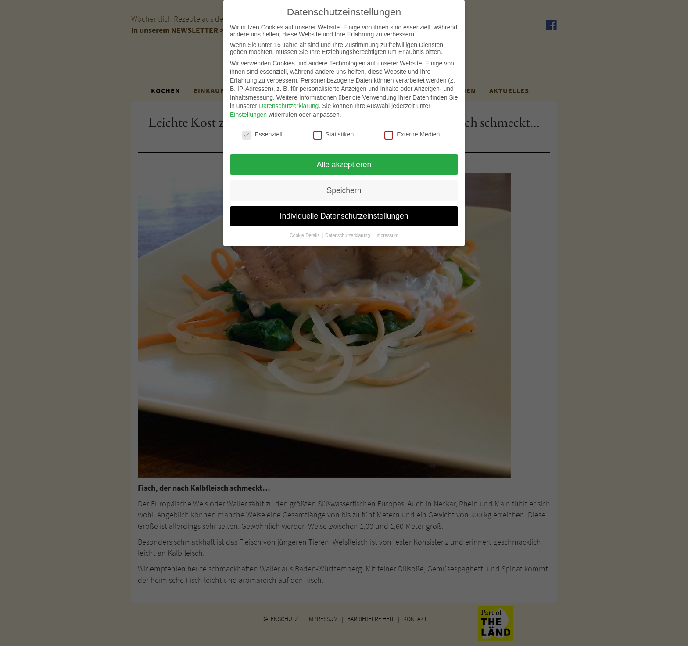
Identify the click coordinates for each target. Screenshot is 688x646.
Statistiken (333, 130)
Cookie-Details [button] (305, 231)
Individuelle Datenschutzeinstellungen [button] (344, 212)
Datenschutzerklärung (289, 101)
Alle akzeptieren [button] (344, 160)
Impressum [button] (387, 231)
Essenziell (262, 130)
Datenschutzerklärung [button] (348, 231)
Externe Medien (412, 130)
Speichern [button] (344, 186)
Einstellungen (248, 110)
